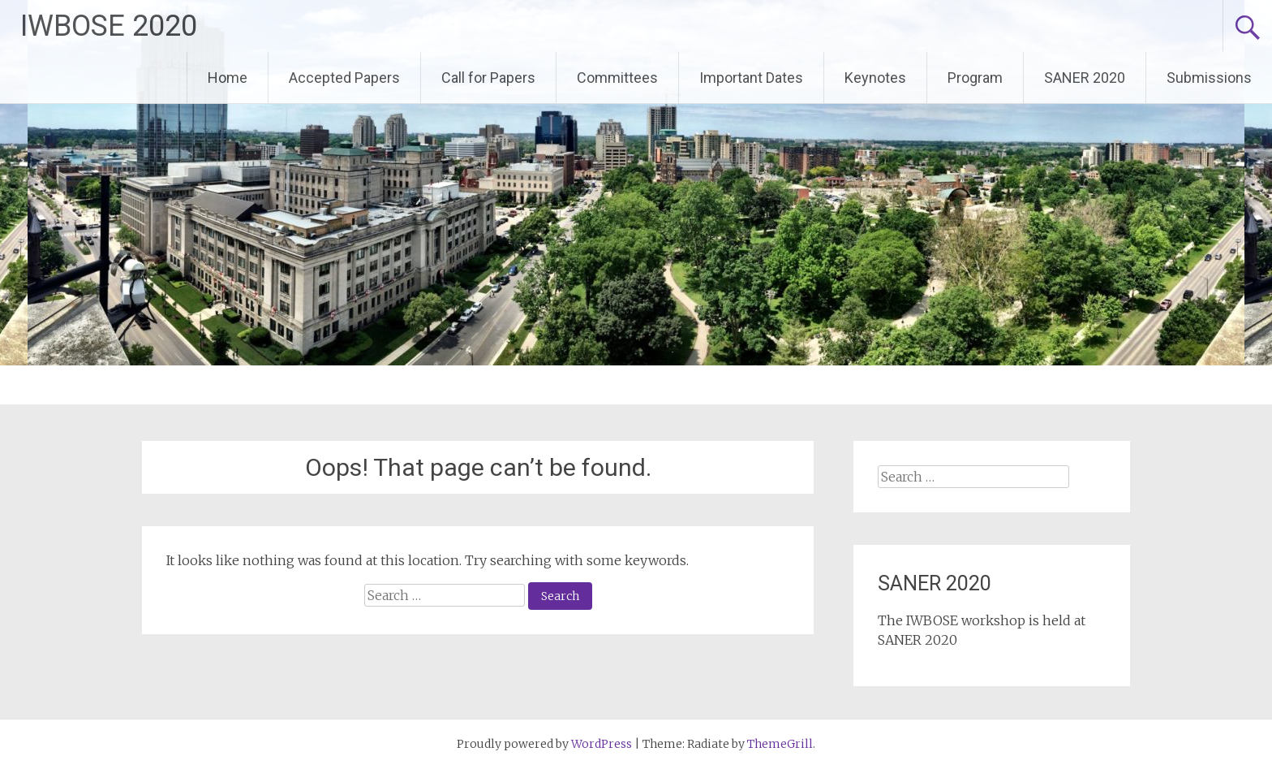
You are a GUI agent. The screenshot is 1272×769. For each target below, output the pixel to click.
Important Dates (751, 77)
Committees (617, 77)
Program (975, 77)
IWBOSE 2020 (108, 26)
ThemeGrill (780, 744)
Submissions (1209, 77)
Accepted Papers (344, 77)
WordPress (601, 744)
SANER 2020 (1084, 77)
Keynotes (875, 77)
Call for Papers (488, 77)
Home (227, 77)
